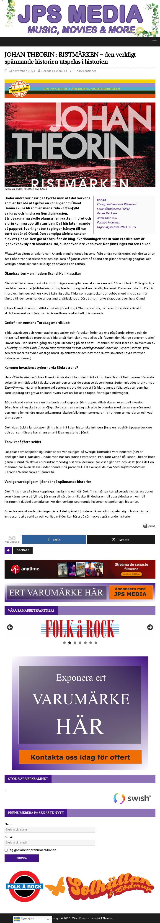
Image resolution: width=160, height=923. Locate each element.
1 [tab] (64, 642)
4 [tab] (80, 642)
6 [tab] (90, 642)
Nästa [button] (149, 627)
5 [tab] (85, 642)
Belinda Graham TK (54, 71)
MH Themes (104, 918)
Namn (9, 824)
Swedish (24, 919)
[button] (154, 41)
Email (9, 837)
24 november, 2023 (22, 71)
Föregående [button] (10, 627)
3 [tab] (75, 642)
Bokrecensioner (85, 71)
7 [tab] (96, 642)
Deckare (23, 550)
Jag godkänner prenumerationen (30, 849)
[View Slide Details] (80, 628)
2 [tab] (69, 642)
